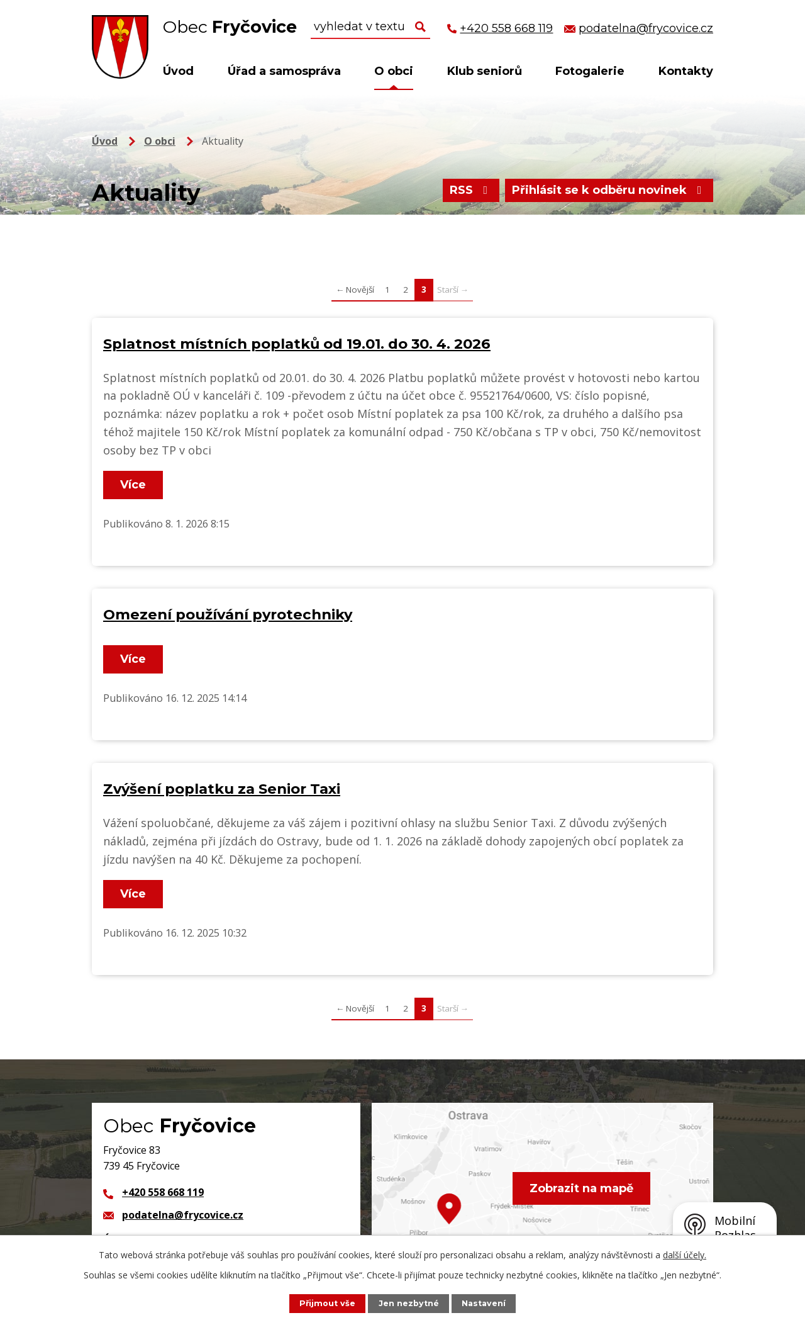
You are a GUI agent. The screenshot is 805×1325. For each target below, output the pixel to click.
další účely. (684, 1255)
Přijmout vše (327, 1303)
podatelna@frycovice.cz (182, 1215)
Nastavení (484, 1303)
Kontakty (685, 71)
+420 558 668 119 (163, 1192)
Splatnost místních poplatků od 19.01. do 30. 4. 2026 (297, 343)
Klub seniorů (484, 71)
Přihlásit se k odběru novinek (609, 190)
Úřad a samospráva (284, 71)
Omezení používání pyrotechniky (227, 614)
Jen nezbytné (409, 1303)
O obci (393, 71)
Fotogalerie (590, 71)
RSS (471, 190)
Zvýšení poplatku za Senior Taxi (221, 789)
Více (133, 485)
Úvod (178, 71)
